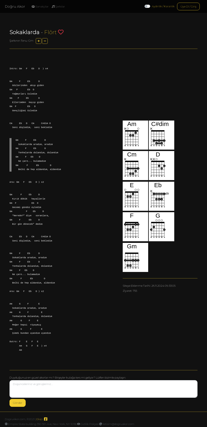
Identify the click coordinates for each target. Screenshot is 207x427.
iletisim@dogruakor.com (118, 424)
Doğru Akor (15, 6)
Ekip (39, 419)
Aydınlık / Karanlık (163, 6)
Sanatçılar (40, 6)
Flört (50, 32)
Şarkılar (58, 6)
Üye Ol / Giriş (188, 6)
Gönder (17, 402)
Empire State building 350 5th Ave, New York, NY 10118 (42, 424)
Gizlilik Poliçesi (90, 424)
